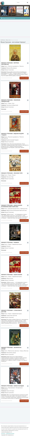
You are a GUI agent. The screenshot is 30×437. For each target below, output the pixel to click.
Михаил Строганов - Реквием (10, 242)
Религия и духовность (13, 66)
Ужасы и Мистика (24, 350)
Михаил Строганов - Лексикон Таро (11, 173)
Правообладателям (10, 433)
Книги (5, 66)
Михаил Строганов (9, 69)
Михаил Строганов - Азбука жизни (11, 274)
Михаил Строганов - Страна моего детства (11, 311)
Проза (9, 103)
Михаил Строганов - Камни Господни (12, 385)
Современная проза (17, 244)
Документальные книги (13, 208)
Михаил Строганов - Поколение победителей (10, 100)
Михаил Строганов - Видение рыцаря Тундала (12, 134)
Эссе (13, 103)
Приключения (11, 387)
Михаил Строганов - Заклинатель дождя (11, 348)
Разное (13, 175)
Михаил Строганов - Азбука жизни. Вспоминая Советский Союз (11, 206)
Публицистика (23, 208)
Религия (22, 66)
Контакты (3, 433)
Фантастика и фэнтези (13, 350)
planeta (3, 3)
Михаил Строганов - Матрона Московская (10, 63)
